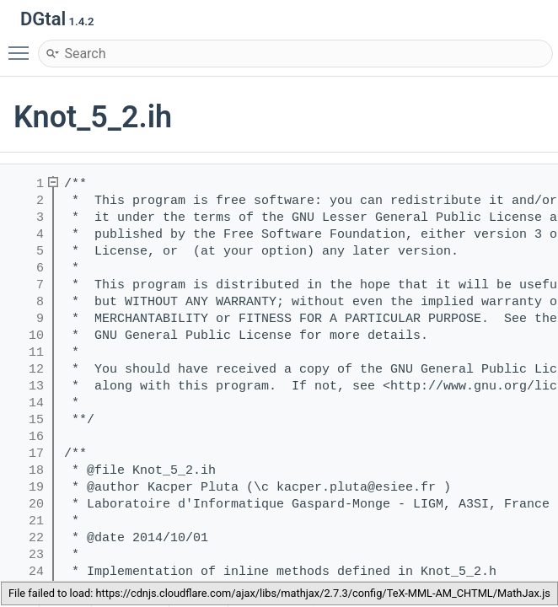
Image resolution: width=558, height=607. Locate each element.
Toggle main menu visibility (22, 45)
